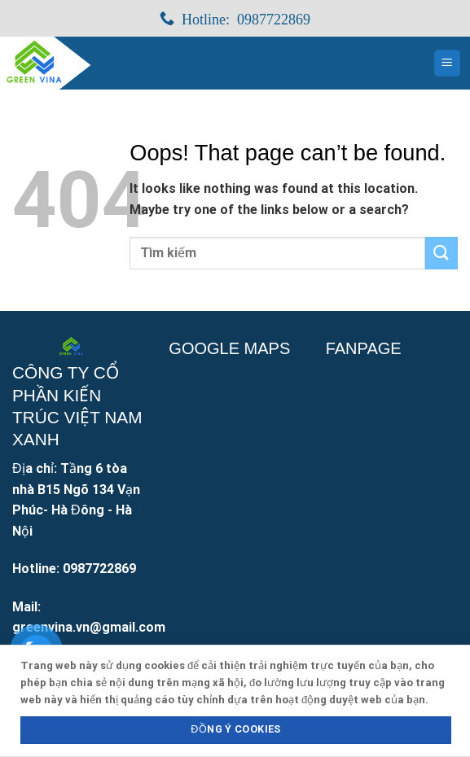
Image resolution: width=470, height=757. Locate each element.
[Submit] (441, 253)
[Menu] (447, 63)
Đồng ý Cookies (235, 729)
